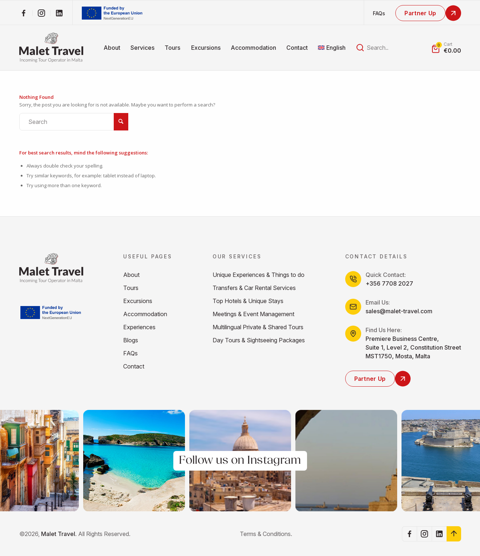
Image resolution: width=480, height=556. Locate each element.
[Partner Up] (428, 13)
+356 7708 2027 (389, 283)
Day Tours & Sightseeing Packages (259, 340)
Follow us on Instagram (240, 461)
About (131, 274)
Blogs (130, 340)
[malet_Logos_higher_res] (51, 47)
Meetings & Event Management (253, 314)
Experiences (139, 327)
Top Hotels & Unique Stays (248, 301)
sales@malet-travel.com (399, 311)
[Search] (73, 121)
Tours (130, 287)
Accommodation (145, 314)
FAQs (379, 13)
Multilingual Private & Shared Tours (258, 327)
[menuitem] (112, 47)
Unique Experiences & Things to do (258, 274)
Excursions (137, 301)
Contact (133, 366)
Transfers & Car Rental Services (254, 287)
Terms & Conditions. (266, 533)
